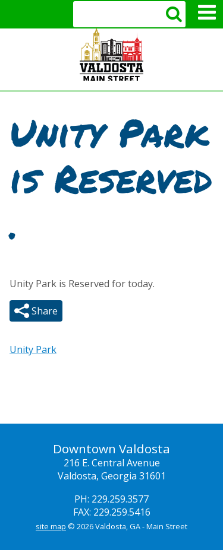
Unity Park (33, 349)
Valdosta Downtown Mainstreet (111, 54)
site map (51, 526)
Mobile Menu (206, 12)
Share (43, 310)
